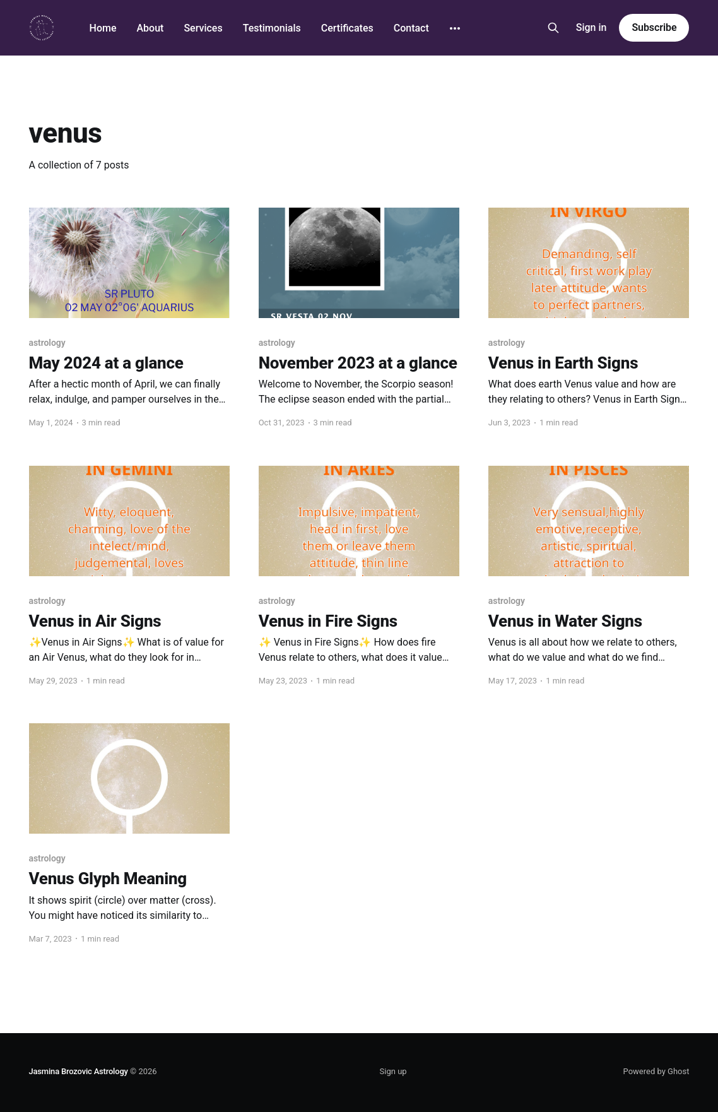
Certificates (347, 28)
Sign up (393, 1071)
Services (203, 28)
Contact (411, 28)
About (149, 28)
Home (103, 28)
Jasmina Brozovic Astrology (78, 1071)
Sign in (591, 27)
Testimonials (272, 28)
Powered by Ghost (656, 1071)
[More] (454, 28)
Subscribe (654, 27)
